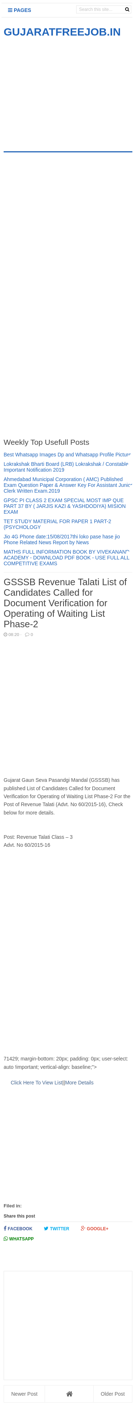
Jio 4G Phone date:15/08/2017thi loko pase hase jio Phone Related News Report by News (62, 539)
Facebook (18, 1228)
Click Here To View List (36, 1083)
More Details (79, 1083)
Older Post (113, 1394)
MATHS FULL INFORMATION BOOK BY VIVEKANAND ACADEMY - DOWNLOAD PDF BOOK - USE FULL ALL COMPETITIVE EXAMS (66, 557)
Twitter (56, 1228)
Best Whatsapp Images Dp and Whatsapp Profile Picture (67, 454)
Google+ (94, 1228)
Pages (19, 10)
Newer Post (24, 1394)
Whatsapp (19, 1239)
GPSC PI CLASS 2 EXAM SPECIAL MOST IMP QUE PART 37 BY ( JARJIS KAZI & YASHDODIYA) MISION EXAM (65, 506)
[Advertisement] (64, 90)
